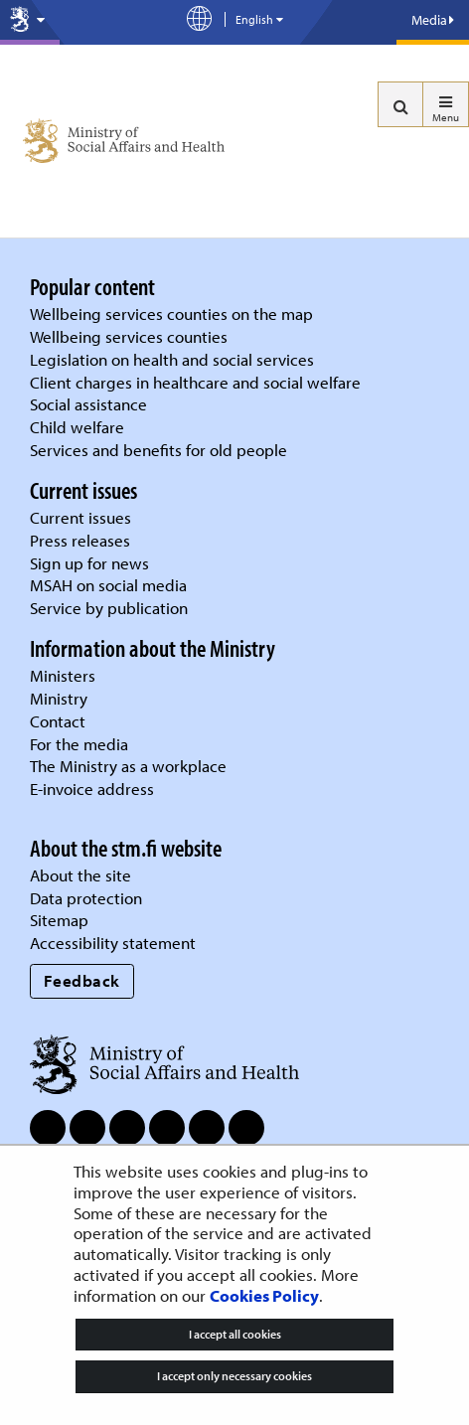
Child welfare (77, 426)
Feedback (82, 980)
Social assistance (88, 404)
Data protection (86, 897)
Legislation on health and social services (172, 359)
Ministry (58, 698)
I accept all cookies (235, 1334)
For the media (79, 743)
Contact (57, 721)
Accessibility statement (113, 942)
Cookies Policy (264, 1295)
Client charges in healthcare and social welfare (195, 382)
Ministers (62, 675)
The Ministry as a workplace (128, 765)
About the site (80, 875)
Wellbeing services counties (129, 336)
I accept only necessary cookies (234, 1375)
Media (432, 20)
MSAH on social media (108, 584)
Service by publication (109, 607)
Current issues (80, 517)
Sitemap (59, 919)
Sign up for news (89, 563)
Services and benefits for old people (158, 449)
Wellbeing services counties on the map (171, 313)
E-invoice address (92, 788)
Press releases (80, 540)
